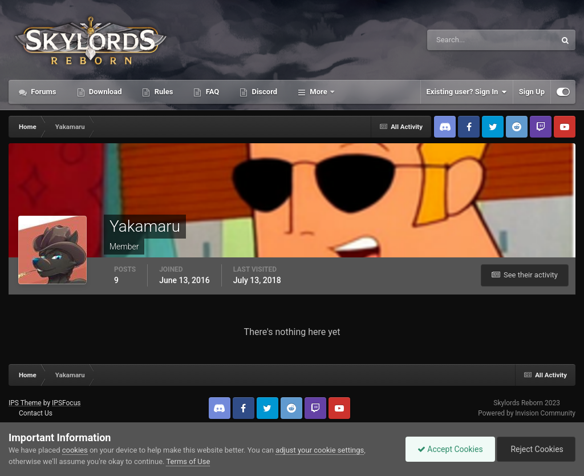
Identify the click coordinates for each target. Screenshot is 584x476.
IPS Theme (25, 403)
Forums (42, 91)
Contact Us (35, 413)
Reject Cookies (536, 449)
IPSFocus (66, 403)
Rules (162, 91)
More (318, 91)
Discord (263, 91)
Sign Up (532, 91)
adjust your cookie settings (319, 450)
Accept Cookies (450, 449)
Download (104, 91)
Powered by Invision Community (526, 413)
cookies (75, 450)
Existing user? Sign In (467, 92)
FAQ (211, 91)
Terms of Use (188, 461)
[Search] (456, 40)
